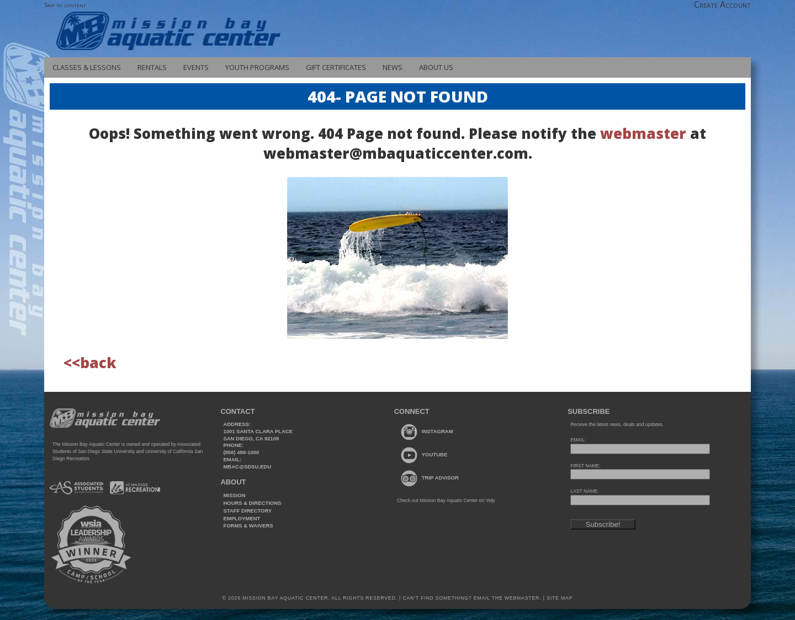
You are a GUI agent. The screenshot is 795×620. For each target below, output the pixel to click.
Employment (241, 518)
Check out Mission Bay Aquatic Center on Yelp (446, 500)
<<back (89, 363)
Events (196, 67)
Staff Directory (247, 511)
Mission (234, 495)
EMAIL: (578, 440)
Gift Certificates (336, 67)
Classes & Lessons (86, 67)
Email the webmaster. (508, 598)
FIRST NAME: (585, 465)
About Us (436, 67)
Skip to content (65, 5)
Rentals (152, 67)
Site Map (559, 598)
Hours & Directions (252, 503)
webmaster (643, 133)
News (392, 67)
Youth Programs (257, 67)
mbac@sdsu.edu (247, 466)
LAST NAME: (584, 491)
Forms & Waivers (248, 525)
